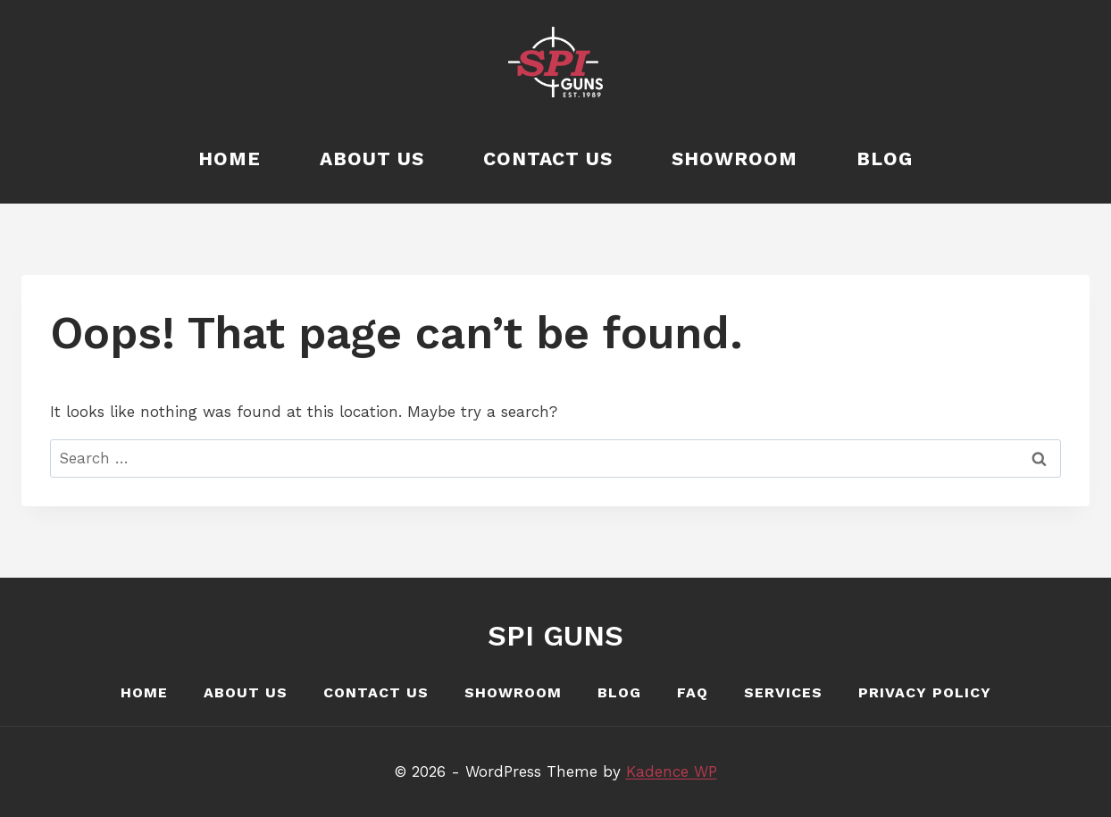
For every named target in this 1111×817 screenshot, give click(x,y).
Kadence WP (671, 771)
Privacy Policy (924, 692)
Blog (884, 158)
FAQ (692, 692)
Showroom (735, 158)
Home (229, 158)
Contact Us (548, 158)
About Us (372, 158)
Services (783, 692)
